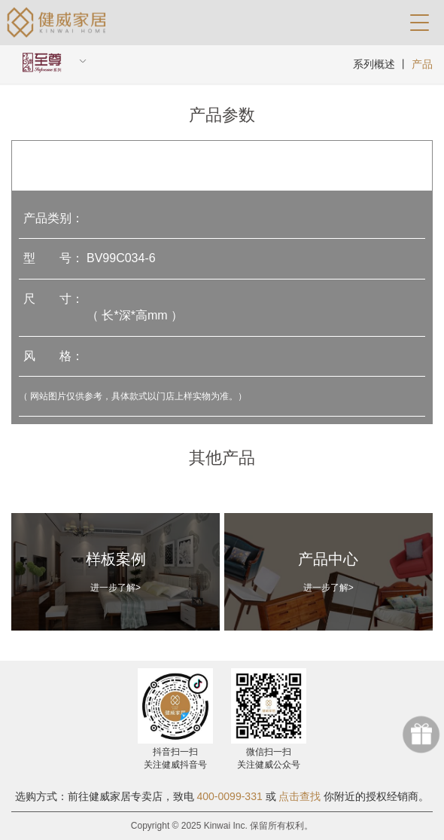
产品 (422, 64)
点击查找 (299, 796)
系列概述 (374, 64)
